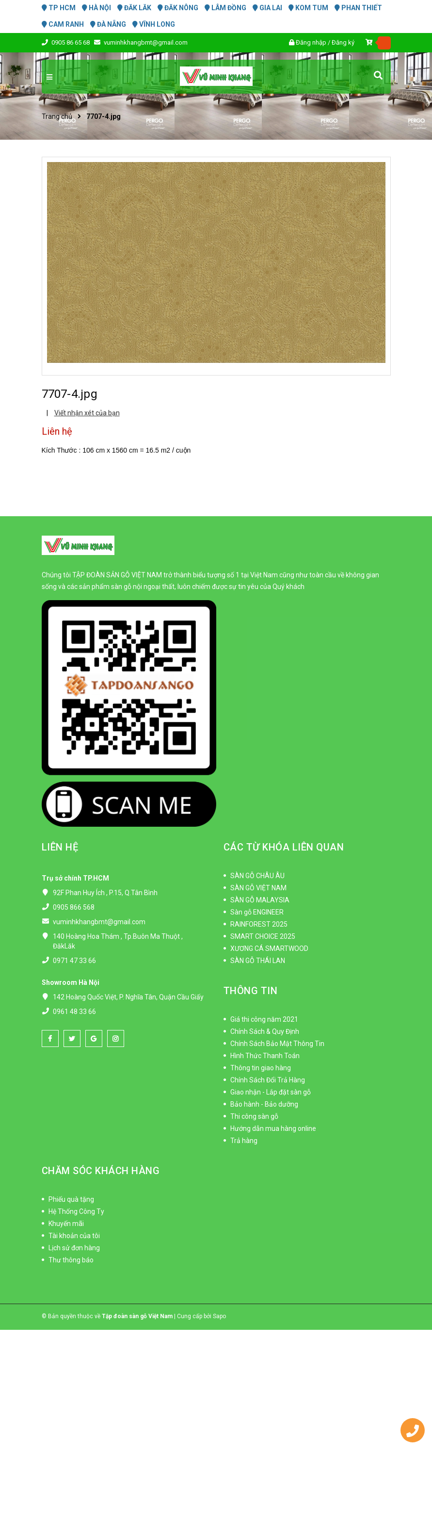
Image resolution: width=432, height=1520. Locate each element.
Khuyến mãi (66, 1223)
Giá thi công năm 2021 (264, 1019)
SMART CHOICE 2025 (262, 936)
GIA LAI (267, 8)
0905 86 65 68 (71, 42)
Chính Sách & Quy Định (264, 1031)
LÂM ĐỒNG (225, 8)
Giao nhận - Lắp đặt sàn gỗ (270, 1092)
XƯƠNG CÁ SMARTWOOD (269, 948)
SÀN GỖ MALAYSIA (259, 900)
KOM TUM (308, 8)
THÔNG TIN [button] (251, 991)
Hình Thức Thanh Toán (265, 1056)
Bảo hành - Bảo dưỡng (264, 1104)
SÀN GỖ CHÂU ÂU (257, 876)
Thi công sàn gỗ (254, 1116)
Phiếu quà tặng (71, 1199)
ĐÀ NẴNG (108, 24)
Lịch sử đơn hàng (74, 1248)
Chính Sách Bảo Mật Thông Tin (277, 1043)
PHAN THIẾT (358, 8)
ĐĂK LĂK (134, 8)
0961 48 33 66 (74, 1011)
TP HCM (59, 8)
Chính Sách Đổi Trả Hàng (267, 1080)
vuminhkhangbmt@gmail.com (146, 42)
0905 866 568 (74, 907)
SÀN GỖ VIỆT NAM (258, 888)
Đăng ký (343, 42)
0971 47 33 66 (74, 960)
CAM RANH (63, 24)
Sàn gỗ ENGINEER (257, 912)
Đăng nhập (311, 42)
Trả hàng (243, 1140)
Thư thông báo (71, 1260)
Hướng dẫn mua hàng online (273, 1128)
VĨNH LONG (153, 24)
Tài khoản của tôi (74, 1236)
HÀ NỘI (96, 8)
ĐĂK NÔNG (178, 8)
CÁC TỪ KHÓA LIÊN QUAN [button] (284, 847)
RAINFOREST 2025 (259, 924)
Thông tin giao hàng (260, 1068)
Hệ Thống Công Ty (76, 1211)
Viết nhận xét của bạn (87, 413)
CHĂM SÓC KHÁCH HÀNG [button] (101, 1171)
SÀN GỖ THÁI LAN (257, 960)
